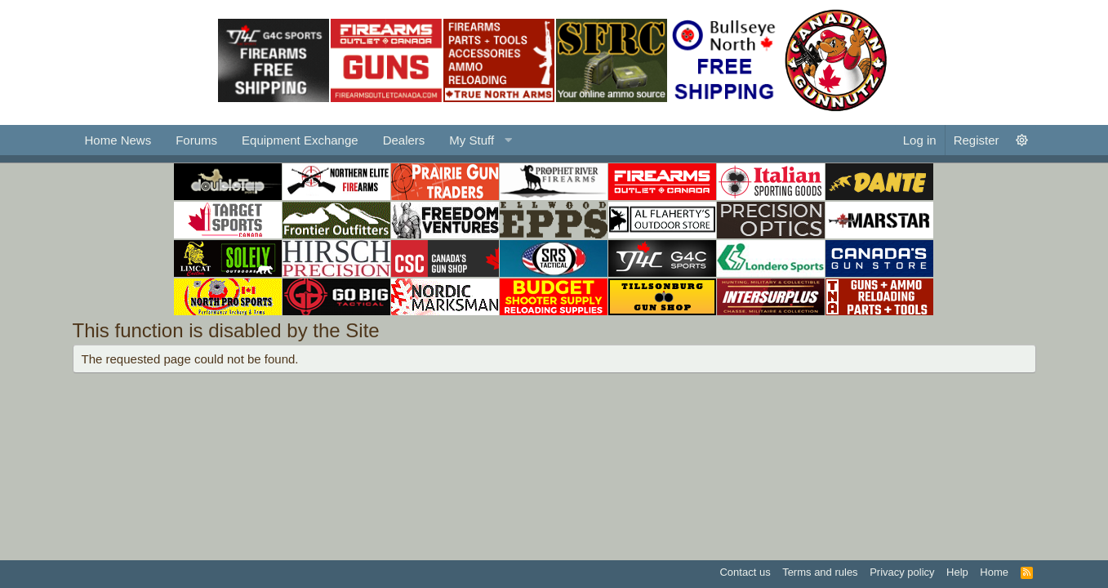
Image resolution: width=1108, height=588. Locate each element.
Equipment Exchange (300, 140)
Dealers (404, 140)
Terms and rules (819, 572)
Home (994, 572)
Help (957, 572)
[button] (478, 140)
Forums (196, 140)
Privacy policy (902, 572)
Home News (118, 140)
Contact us (744, 572)
